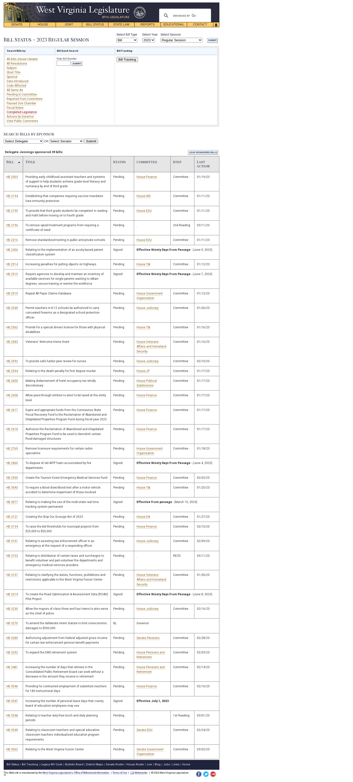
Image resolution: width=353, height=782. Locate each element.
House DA (143, 516)
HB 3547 (12, 701)
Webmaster (139, 772)
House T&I (143, 264)
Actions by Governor (20, 116)
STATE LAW (121, 24)
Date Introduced (17, 81)
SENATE (17, 24)
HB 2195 (12, 210)
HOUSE (43, 24)
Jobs (166, 764)
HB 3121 (12, 516)
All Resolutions (17, 63)
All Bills (12, 59)
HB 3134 (12, 526)
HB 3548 (12, 715)
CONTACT (200, 24)
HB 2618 (12, 429)
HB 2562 (12, 327)
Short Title (13, 72)
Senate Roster (115, 764)
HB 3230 (12, 608)
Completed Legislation (22, 112)
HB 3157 (12, 575)
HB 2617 (12, 410)
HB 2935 (12, 477)
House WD (144, 196)
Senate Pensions (148, 638)
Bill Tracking (127, 59)
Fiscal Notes (15, 107)
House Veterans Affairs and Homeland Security (151, 346)
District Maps (94, 764)
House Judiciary (148, 308)
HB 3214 (12, 594)
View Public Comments (22, 121)
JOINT (69, 24)
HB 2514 (12, 264)
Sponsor (12, 77)
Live (149, 764)
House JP (143, 371)
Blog (158, 764)
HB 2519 (12, 293)
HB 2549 (12, 308)
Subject (12, 68)
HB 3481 (12, 667)
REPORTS (147, 24)
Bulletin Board (74, 764)
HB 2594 (12, 371)
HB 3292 (12, 652)
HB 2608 (12, 395)
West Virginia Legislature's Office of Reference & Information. (76, 772)
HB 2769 (12, 448)
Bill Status (13, 764)
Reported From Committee (24, 99)
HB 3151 (12, 541)
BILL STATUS (95, 24)
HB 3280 (12, 638)
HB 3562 (12, 749)
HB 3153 (12, 555)
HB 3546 (12, 686)
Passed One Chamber (21, 103)
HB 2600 (12, 381)
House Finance (147, 177)
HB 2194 (12, 196)
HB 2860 (12, 463)
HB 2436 (12, 250)
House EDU (144, 210)
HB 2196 (12, 225)
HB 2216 (12, 240)
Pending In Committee (22, 94)
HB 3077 (12, 502)
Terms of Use (120, 772)
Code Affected (16, 85)
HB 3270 (12, 623)
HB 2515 (12, 274)
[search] (184, 16)
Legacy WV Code (52, 764)
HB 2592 (12, 361)
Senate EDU (144, 730)
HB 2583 (12, 342)
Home (186, 764)
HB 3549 (12, 730)
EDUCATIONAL (174, 24)
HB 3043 (12, 487)
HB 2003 (12, 177)
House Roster (135, 764)
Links (176, 764)
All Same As (15, 90)
